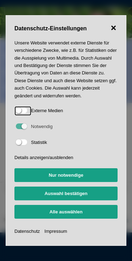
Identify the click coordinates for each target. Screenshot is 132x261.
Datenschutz (27, 231)
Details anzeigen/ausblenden (43, 157)
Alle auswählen (66, 211)
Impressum (55, 231)
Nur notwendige (66, 175)
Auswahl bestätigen (65, 193)
